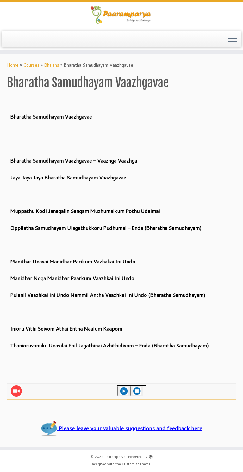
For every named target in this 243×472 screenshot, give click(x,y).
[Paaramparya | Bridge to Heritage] (121, 15)
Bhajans (51, 65)
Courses (31, 65)
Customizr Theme (136, 464)
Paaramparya (114, 456)
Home (13, 65)
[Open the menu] (232, 39)
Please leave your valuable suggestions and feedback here (121, 428)
